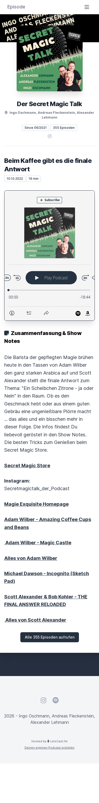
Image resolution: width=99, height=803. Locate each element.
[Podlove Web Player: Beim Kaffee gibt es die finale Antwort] (49, 255)
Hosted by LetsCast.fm (49, 741)
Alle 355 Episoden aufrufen (49, 637)
